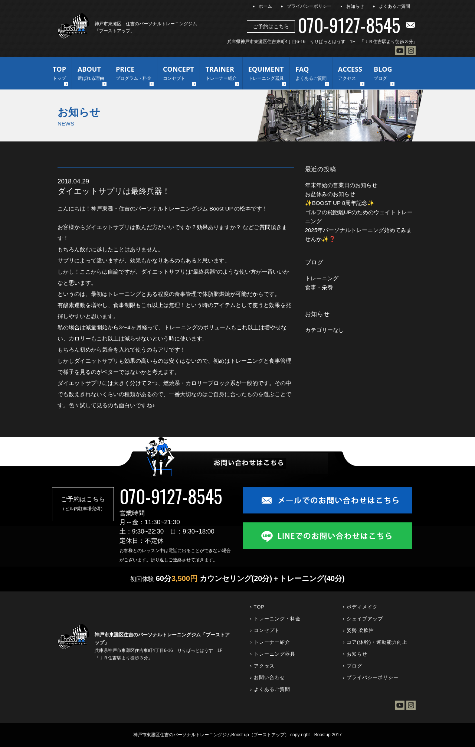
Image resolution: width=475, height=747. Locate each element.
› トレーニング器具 (272, 654)
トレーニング (321, 278)
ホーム (265, 6)
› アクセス (262, 666)
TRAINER (221, 74)
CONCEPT (178, 74)
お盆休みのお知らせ (330, 194)
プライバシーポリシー (309, 6)
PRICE (133, 74)
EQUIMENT (266, 74)
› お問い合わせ (267, 677)
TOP (59, 74)
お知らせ (355, 6)
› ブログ (352, 666)
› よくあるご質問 (270, 689)
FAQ (311, 74)
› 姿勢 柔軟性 (358, 630)
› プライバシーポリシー (371, 677)
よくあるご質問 (394, 6)
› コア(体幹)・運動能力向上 (375, 642)
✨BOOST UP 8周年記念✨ (339, 203)
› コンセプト (265, 630)
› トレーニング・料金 (275, 619)
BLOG (383, 74)
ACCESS (350, 74)
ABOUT (91, 74)
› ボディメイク (360, 607)
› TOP (257, 607)
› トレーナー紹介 (270, 642)
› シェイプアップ (363, 619)
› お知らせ (355, 654)
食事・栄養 (319, 287)
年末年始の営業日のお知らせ (341, 185)
